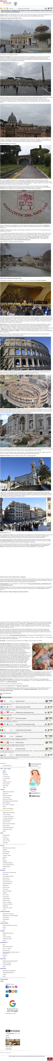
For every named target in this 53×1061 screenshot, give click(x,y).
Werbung (43, 1056)
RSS (10, 1056)
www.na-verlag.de (12, 681)
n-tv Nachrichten (10, 1033)
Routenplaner (9, 1048)
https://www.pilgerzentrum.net (22, 239)
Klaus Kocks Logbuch (21, 718)
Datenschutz (32, 1056)
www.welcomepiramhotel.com (18, 635)
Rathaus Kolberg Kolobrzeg (22, 755)
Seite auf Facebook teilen (36, 763)
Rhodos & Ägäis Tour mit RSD (23, 707)
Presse (17, 1056)
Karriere (21, 1056)
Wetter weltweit (9, 1046)
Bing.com (8, 1037)
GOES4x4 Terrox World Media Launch (25, 712)
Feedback (13, 1056)
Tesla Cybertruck (20, 742)
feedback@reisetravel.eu (31, 689)
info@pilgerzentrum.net (6, 239)
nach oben (49, 1059)
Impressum (38, 1056)
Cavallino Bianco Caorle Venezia (23, 730)
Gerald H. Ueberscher (22, 685)
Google (7, 1035)
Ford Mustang (19, 736)
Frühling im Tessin (20, 701)
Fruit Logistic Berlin (20, 748)
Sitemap (25, 1056)
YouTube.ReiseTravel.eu (6, 690)
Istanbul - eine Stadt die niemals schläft (25, 724)
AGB (28, 1056)
